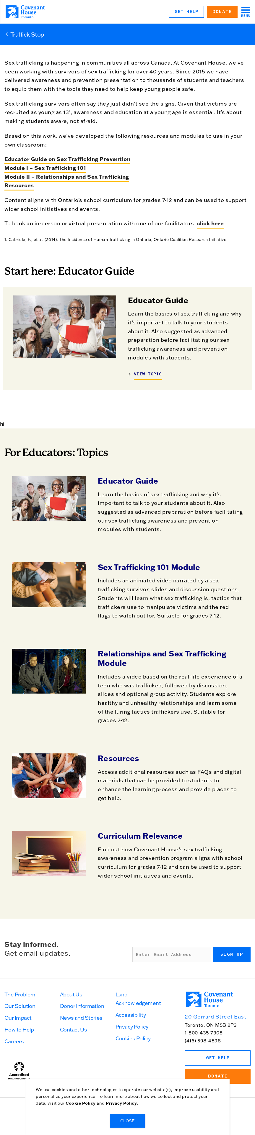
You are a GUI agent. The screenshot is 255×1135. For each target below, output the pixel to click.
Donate (222, 11)
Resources (118, 758)
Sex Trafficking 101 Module (149, 567)
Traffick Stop (27, 34)
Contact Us (73, 1029)
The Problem (19, 994)
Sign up (231, 954)
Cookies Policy (133, 1038)
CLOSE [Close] (128, 1120)
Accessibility (131, 1014)
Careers (14, 1041)
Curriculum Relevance (140, 836)
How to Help (19, 1029)
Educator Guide (128, 481)
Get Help (186, 11)
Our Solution (19, 1006)
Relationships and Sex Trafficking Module (162, 658)
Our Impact (17, 1017)
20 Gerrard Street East (215, 1016)
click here (210, 223)
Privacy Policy (132, 1026)
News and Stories (81, 1017)
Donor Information (82, 1006)
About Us (71, 994)
